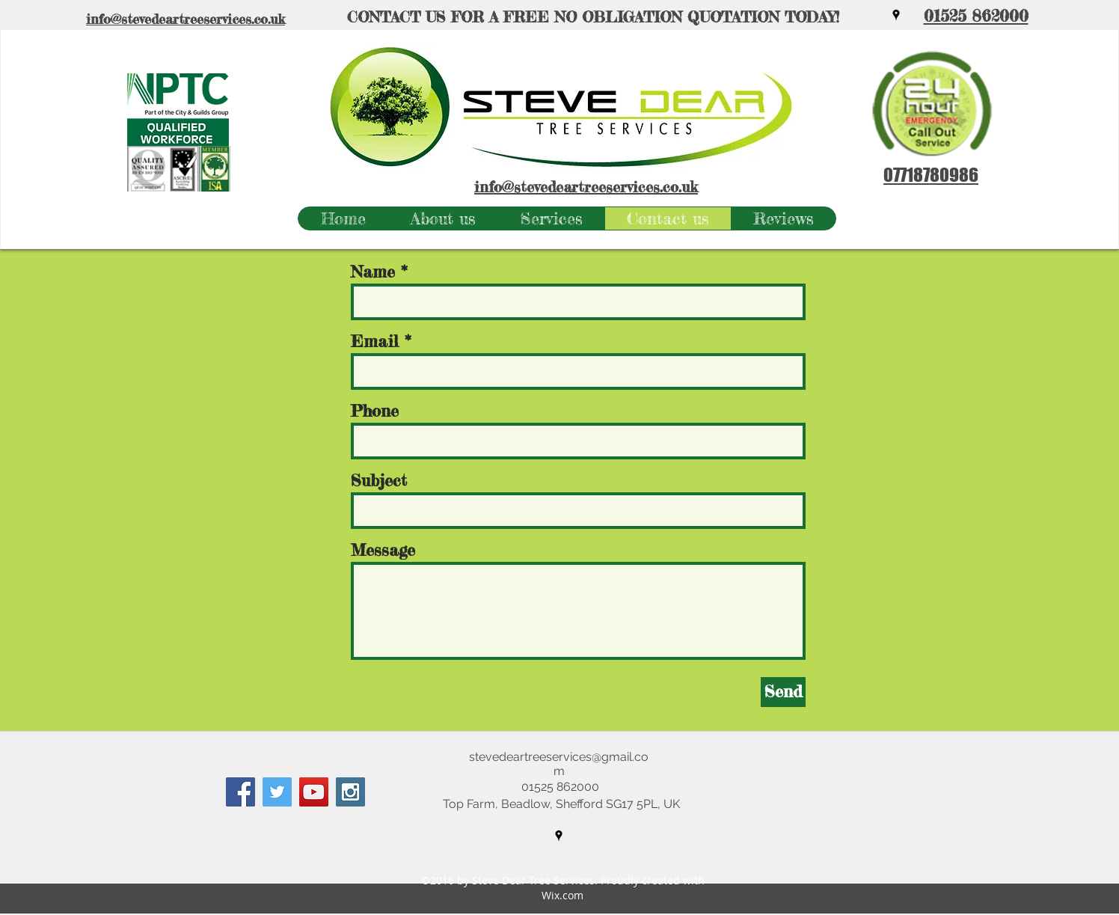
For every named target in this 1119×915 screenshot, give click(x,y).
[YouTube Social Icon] (313, 792)
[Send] (783, 692)
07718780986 (930, 175)
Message (383, 550)
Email (375, 341)
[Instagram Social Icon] (350, 792)
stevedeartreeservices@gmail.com (559, 764)
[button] (550, 218)
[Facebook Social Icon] (240, 792)
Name (373, 271)
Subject (379, 480)
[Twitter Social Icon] (277, 792)
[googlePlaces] (896, 14)
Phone (375, 411)
